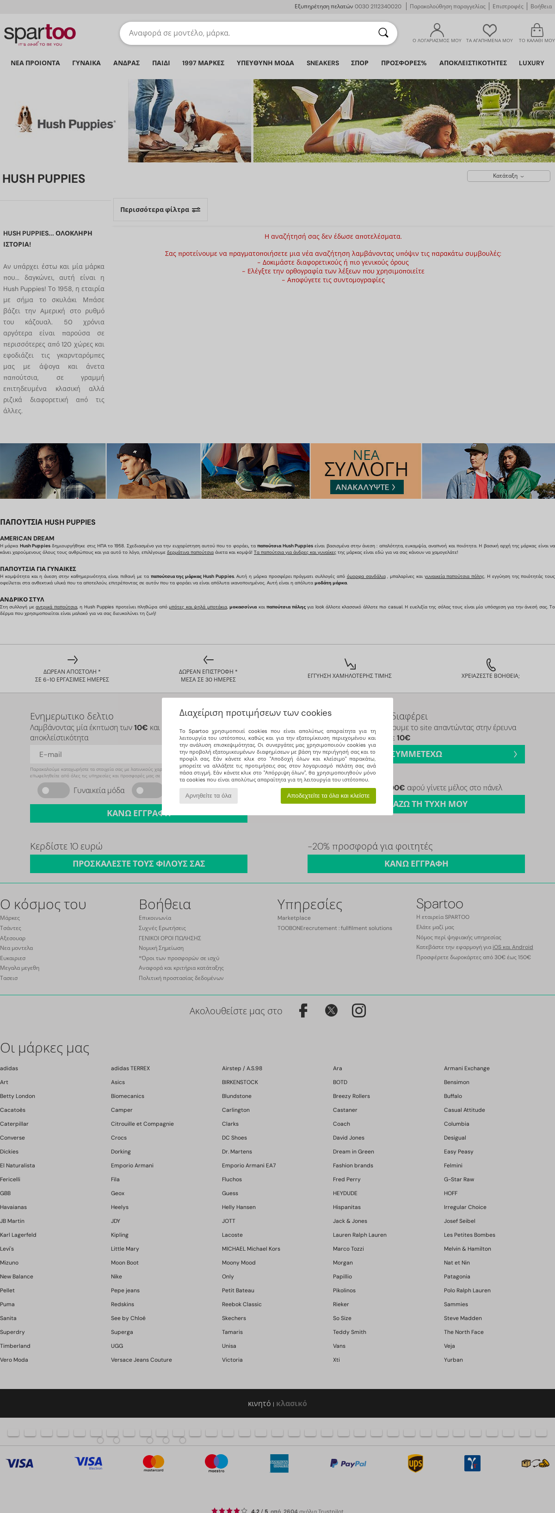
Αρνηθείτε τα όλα (208, 795)
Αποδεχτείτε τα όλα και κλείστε (328, 795)
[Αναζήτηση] (383, 33)
